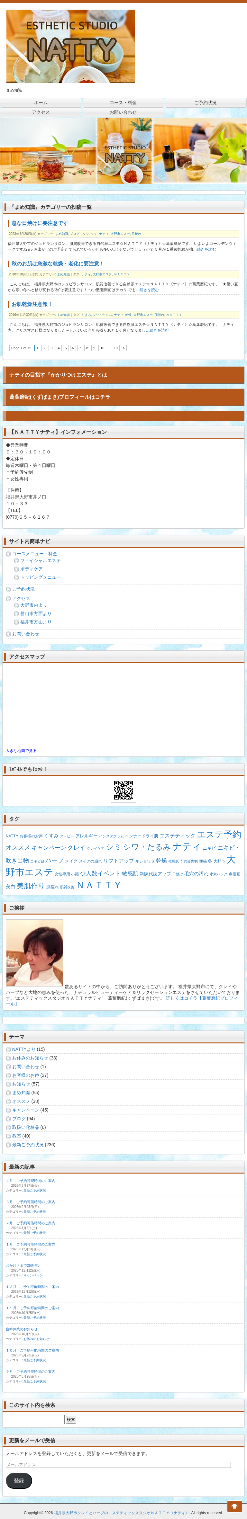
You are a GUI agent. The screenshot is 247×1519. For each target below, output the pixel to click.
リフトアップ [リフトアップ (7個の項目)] (118, 860)
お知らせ (21, 1083)
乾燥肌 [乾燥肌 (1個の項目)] (173, 861)
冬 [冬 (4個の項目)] (210, 860)
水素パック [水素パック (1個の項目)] (218, 874)
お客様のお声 (25, 1075)
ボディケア (31, 568)
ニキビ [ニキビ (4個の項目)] (209, 848)
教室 (16, 1136)
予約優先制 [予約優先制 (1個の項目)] (189, 861)
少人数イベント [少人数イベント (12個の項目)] (100, 873)
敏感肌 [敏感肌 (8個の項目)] (130, 874)
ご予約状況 (23, 589)
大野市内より (33, 605)
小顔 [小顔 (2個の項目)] (75, 874)
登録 (19, 1480)
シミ (94, 234)
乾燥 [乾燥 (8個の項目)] (161, 861)
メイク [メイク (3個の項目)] (71, 861)
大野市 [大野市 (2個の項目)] (219, 861)
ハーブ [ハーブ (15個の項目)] (54, 860)
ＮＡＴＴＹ (122, 274)
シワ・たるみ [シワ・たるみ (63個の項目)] (147, 847)
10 (102, 348)
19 (116, 348)
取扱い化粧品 (25, 1127)
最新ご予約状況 (28, 1144)
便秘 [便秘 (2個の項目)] (203, 861)
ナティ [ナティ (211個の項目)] (186, 846)
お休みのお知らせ (30, 1057)
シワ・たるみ (102, 315)
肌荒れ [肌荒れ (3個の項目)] (52, 886)
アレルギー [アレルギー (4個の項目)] (86, 835)
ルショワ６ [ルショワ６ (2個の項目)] (145, 861)
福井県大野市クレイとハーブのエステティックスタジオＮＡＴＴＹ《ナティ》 (121, 1513)
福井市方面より (36, 621)
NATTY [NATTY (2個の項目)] (12, 836)
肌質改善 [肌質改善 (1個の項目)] (67, 887)
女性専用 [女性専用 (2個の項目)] (62, 874)
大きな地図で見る (21, 750)
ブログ (74, 234)
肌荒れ (159, 315)
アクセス (21, 598)
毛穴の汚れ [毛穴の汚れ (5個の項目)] (196, 873)
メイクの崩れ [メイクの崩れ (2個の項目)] (90, 861)
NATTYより (24, 1049)
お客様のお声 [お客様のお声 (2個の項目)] (31, 836)
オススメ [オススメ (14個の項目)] (18, 847)
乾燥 (128, 315)
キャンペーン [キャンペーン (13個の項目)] (49, 847)
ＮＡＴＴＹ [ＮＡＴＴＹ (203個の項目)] (99, 885)
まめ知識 (61, 234)
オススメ (21, 1101)
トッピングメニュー (40, 577)
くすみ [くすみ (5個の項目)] (51, 835)
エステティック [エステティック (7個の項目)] (178, 835)
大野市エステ (120, 234)
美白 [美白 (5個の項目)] (10, 886)
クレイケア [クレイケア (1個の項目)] (96, 848)
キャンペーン (25, 1109)
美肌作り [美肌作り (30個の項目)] (31, 886)
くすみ (86, 315)
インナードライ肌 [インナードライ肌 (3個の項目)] (141, 836)
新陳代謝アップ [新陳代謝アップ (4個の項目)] (155, 873)
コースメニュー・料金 (34, 553)
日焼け (136, 234)
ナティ (104, 234)
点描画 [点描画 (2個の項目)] (234, 874)
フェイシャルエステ (40, 560)
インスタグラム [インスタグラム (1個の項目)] (111, 836)
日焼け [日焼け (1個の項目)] (177, 874)
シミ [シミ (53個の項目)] (114, 847)
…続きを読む (204, 249)
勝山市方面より (36, 613)
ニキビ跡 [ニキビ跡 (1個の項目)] (37, 861)
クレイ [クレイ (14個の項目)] (76, 847)
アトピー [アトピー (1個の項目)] (67, 836)
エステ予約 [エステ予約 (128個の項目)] (219, 834)
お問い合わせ (25, 633)
